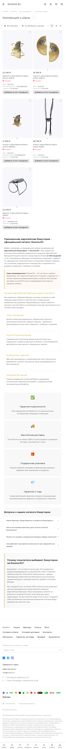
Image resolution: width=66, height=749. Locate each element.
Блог (47, 627)
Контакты (47, 632)
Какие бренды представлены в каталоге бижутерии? (29, 520)
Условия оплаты (10, 632)
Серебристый (12, 221)
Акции (17, 627)
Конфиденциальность (27, 704)
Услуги (37, 627)
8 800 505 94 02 (9, 669)
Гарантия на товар (25, 637)
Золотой (10, 84)
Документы (54, 637)
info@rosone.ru (9, 673)
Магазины (8, 637)
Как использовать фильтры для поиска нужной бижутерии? (27, 528)
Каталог (6, 627)
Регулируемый (22, 86)
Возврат (41, 637)
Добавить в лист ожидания (16, 92)
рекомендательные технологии (39, 715)
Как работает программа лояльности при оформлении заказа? (30, 545)
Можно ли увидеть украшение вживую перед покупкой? (31, 537)
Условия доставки (30, 632)
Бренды (27, 627)
